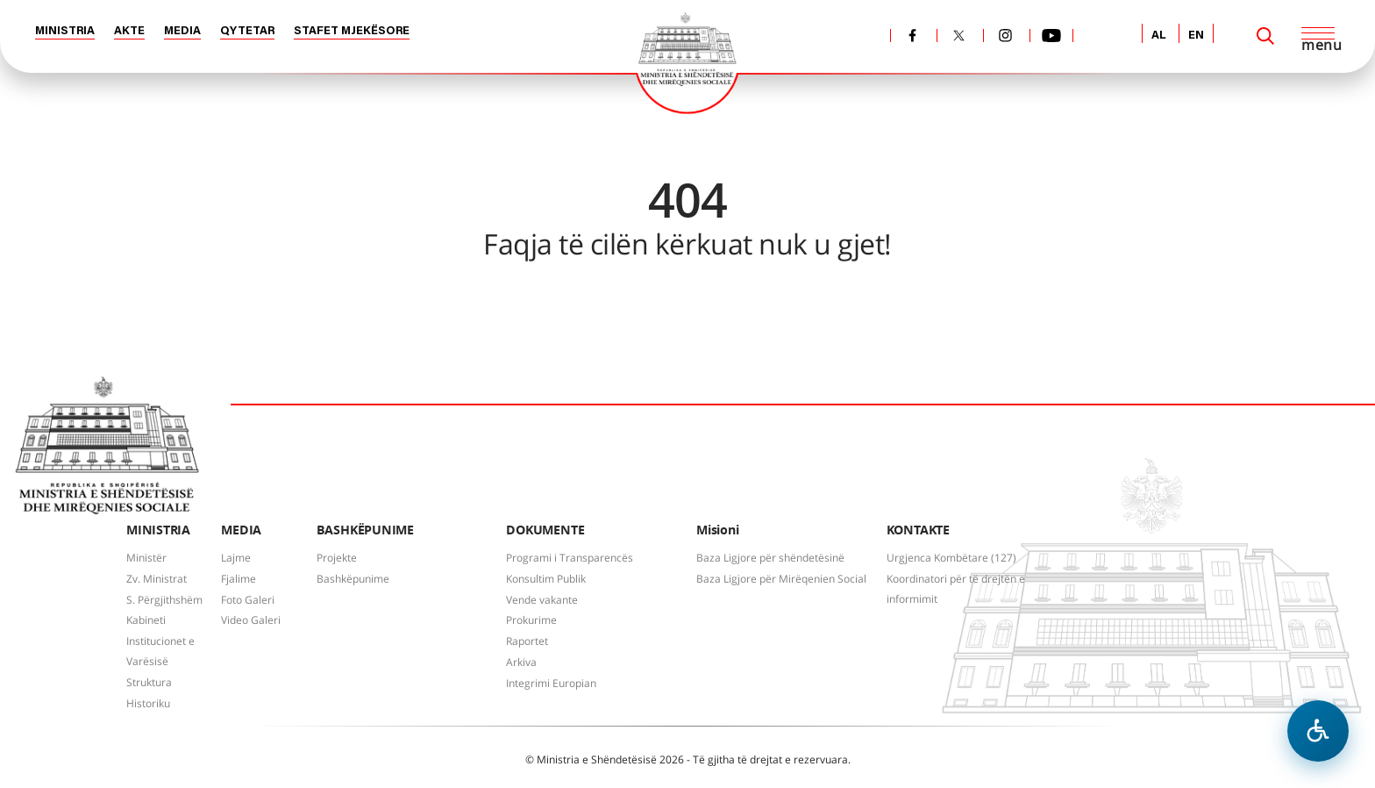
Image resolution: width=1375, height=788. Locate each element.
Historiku (148, 703)
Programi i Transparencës (569, 557)
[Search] (1265, 36)
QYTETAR (247, 31)
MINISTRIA (65, 31)
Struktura (149, 682)
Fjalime (238, 578)
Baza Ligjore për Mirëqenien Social (781, 578)
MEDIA (182, 31)
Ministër (146, 557)
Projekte (337, 557)
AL (1158, 35)
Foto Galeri (247, 599)
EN (1196, 35)
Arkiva (521, 662)
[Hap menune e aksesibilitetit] (1318, 731)
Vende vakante (542, 599)
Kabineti (146, 619)
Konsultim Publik (546, 578)
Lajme (236, 557)
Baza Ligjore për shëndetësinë (770, 557)
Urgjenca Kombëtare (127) (951, 557)
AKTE (129, 31)
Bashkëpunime (353, 578)
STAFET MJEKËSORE (352, 31)
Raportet (527, 641)
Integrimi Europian (551, 683)
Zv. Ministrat (156, 578)
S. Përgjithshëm (164, 599)
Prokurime (531, 619)
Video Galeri (251, 619)
